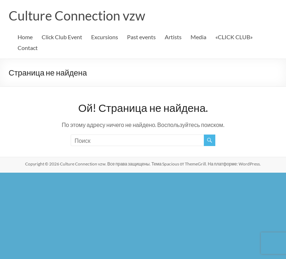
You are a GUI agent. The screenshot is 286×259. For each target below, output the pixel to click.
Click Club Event (62, 36)
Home (25, 36)
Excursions (104, 36)
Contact (28, 47)
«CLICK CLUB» (234, 36)
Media (198, 36)
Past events (141, 36)
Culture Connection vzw (77, 15)
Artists (173, 36)
